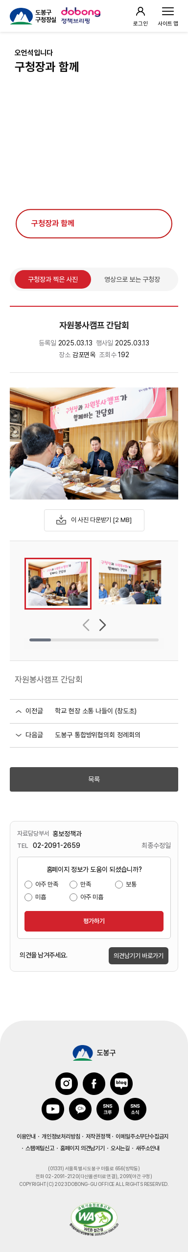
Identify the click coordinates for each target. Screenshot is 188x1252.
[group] (58, 584)
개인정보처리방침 (61, 1136)
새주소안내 (148, 1148)
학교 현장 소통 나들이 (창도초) (96, 711)
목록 (94, 779)
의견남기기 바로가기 (139, 955)
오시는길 (120, 1148)
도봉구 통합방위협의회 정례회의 (98, 735)
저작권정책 (98, 1136)
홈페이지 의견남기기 (82, 1148)
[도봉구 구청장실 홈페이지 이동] (33, 16)
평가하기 (94, 921)
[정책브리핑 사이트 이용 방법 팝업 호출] (82, 15)
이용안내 (26, 1136)
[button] (86, 625)
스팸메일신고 (39, 1148)
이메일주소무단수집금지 (142, 1136)
